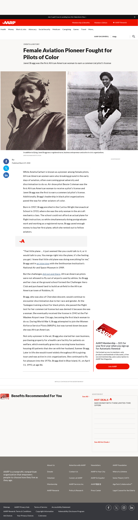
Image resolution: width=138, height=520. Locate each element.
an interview (43, 263)
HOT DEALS (101, 399)
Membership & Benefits (81, 23)
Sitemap (6, 507)
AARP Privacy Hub (21, 507)
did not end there (51, 274)
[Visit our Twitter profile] (116, 508)
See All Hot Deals (101, 442)
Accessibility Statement (61, 507)
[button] (134, 17)
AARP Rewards (53, 490)
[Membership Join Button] (112, 366)
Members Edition (100, 23)
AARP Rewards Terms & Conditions (17, 511)
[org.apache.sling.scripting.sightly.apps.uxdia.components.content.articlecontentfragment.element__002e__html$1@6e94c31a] (69, 153)
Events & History (31, 44)
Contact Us (73, 471)
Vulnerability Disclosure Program (71, 511)
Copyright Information (45, 511)
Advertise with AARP (77, 465)
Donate (50, 471)
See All (85, 396)
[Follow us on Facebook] (109, 508)
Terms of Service (40, 507)
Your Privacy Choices (25, 516)
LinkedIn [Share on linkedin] (6, 175)
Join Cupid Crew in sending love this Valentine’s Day (66, 17)
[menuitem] (3, 30)
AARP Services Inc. (76, 484)
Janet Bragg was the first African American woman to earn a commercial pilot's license (67, 63)
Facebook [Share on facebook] (6, 161)
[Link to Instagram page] (124, 508)
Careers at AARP (75, 478)
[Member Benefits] (5, 396)
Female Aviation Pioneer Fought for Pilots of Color (67, 53)
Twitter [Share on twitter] (6, 168)
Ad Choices (7, 516)
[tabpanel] (115, 36)
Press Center (96, 490)
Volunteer (51, 478)
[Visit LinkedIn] (132, 508)
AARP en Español (101, 36)
